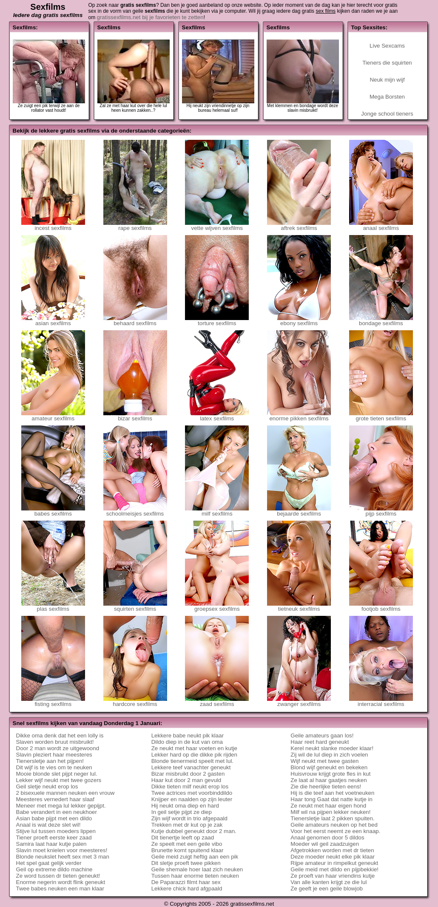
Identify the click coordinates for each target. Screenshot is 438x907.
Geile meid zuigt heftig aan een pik (195, 856)
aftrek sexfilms (299, 225)
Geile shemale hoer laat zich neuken (197, 869)
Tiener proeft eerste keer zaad (54, 837)
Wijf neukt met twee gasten (324, 761)
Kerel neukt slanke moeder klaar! (331, 748)
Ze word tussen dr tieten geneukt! (58, 876)
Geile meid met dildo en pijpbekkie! (334, 869)
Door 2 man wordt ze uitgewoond (58, 748)
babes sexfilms (53, 511)
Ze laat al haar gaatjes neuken (328, 780)
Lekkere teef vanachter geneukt (191, 767)
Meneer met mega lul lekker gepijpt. (61, 805)
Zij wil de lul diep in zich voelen (329, 754)
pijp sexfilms (381, 511)
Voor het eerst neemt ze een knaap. (335, 831)
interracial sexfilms (381, 701)
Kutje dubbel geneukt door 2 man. (193, 831)
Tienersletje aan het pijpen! (50, 761)
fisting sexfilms (53, 701)
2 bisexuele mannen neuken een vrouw (65, 793)
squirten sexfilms (135, 606)
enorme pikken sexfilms (299, 416)
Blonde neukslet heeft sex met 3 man (62, 856)
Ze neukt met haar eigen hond (328, 805)
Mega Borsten (387, 97)
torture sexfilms (217, 320)
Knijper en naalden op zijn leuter (191, 799)
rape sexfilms (135, 225)
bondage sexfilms (381, 320)
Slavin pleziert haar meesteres (54, 754)
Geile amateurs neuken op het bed (334, 825)
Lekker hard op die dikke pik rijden (194, 754)
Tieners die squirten (387, 63)
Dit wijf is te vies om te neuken (54, 767)
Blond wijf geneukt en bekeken (328, 767)
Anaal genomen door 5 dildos (327, 837)
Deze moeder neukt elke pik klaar (332, 856)
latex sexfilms (217, 416)
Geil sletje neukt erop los (47, 786)
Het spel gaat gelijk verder (49, 863)
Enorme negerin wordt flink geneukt (60, 882)
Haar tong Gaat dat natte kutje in (331, 799)
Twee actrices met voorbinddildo (191, 793)
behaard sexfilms (135, 320)
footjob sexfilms (381, 606)
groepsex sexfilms (217, 606)
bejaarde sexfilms (299, 511)
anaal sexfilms (381, 225)
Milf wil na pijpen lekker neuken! (330, 812)
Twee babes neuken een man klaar (60, 888)
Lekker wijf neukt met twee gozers (59, 780)
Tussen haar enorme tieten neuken (195, 876)
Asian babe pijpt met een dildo (54, 818)
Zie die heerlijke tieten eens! (325, 786)
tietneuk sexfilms (299, 606)
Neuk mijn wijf (387, 80)
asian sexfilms (53, 320)
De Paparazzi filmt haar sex (186, 882)
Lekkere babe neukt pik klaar (187, 735)
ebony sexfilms (299, 320)
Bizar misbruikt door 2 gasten (188, 774)
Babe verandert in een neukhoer (56, 812)
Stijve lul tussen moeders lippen (56, 831)
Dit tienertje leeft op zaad (182, 837)
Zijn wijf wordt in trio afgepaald (189, 818)
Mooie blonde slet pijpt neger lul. (56, 774)
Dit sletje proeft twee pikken (186, 863)
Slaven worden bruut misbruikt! (55, 742)
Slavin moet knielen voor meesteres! (62, 850)
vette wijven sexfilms (217, 225)
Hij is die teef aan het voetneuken (332, 793)
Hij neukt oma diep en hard (185, 805)
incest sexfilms (53, 225)
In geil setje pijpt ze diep (181, 812)
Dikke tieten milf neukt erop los (190, 786)
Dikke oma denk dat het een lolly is (60, 735)
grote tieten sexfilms (381, 416)
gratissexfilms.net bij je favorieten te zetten (150, 17)
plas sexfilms (53, 606)
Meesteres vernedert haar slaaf (55, 799)
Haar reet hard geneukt (319, 742)
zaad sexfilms (217, 701)
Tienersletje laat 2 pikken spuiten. (332, 818)
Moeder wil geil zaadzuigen (324, 844)
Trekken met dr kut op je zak (187, 825)
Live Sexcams (387, 46)
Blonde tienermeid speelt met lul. (192, 761)
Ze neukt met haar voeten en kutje (194, 748)
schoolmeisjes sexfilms (135, 511)
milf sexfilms (217, 511)
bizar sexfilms (135, 416)
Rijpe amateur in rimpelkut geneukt (334, 863)
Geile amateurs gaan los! (321, 735)
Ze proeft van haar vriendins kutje (332, 876)
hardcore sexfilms (135, 701)
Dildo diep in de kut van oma (187, 742)
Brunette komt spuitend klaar (187, 850)
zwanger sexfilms (299, 701)
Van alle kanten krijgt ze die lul (328, 882)
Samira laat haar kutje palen (51, 844)
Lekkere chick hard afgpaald (186, 888)
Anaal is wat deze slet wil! (48, 825)
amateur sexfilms (53, 416)
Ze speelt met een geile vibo (186, 844)
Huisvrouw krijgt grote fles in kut (330, 774)
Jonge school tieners (387, 114)
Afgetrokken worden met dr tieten (332, 850)
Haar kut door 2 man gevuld (186, 780)
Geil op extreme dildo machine (54, 869)
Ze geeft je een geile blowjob (326, 888)
